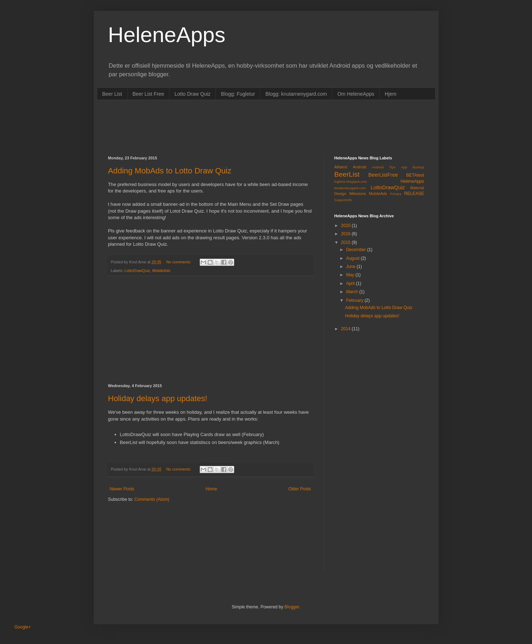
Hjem (391, 94)
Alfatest (340, 167)
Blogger (291, 606)
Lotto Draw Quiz (193, 94)
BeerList (347, 174)
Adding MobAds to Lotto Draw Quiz (170, 170)
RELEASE (414, 193)
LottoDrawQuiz (137, 270)
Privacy (395, 194)
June (351, 266)
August (353, 258)
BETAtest (415, 175)
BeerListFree (383, 175)
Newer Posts (122, 488)
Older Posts (299, 488)
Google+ (22, 627)
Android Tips (383, 167)
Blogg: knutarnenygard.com (296, 94)
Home (211, 488)
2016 (346, 233)
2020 (346, 225)
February (355, 300)
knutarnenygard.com (350, 188)
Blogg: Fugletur (238, 94)
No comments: (179, 262)
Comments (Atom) (151, 499)
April (351, 283)
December (356, 249)
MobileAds (161, 270)
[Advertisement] (239, 127)
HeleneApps (167, 35)
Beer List (112, 94)
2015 (346, 242)
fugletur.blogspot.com (350, 181)
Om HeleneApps (355, 94)
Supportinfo (343, 200)
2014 (346, 328)
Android (359, 167)
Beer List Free (148, 94)
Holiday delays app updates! (157, 398)
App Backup (412, 167)
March (352, 291)
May (350, 274)
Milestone (357, 193)
